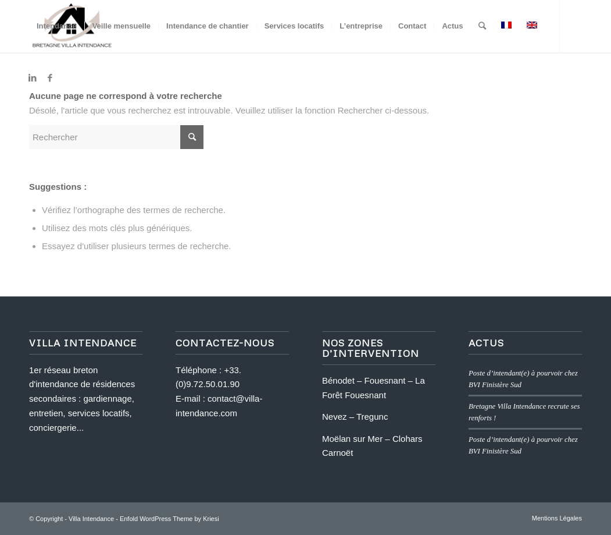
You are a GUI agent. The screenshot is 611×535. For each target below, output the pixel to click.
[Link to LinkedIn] (32, 78)
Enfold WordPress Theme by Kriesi (169, 518)
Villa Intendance (91, 518)
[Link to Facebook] (50, 78)
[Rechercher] (482, 26)
